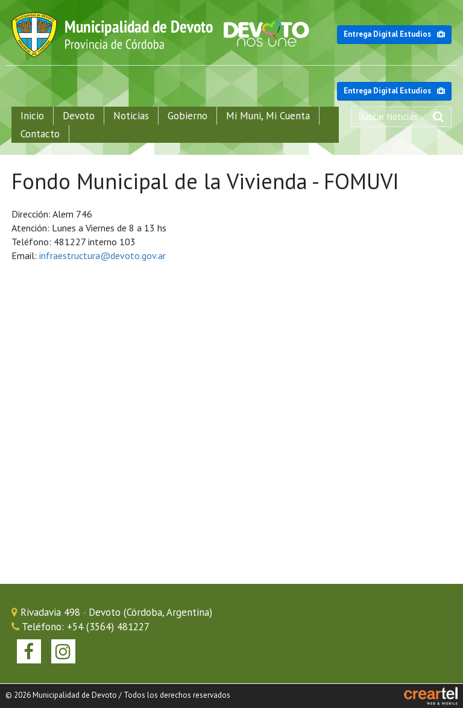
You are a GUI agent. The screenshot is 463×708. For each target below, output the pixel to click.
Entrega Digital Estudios (394, 34)
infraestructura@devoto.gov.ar (102, 255)
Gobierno (187, 115)
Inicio (32, 115)
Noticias (131, 115)
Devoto (79, 115)
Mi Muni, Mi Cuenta (268, 115)
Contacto (40, 133)
